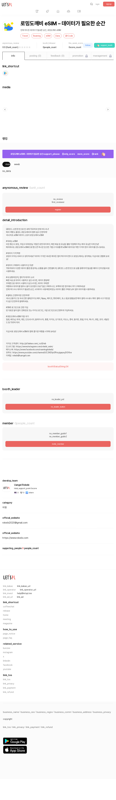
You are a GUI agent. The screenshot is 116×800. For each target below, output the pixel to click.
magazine (7, 623)
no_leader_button (58, 407)
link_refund (8, 692)
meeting (7, 619)
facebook (7, 665)
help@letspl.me (24, 593)
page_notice (9, 633)
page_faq (7, 638)
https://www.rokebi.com (15, 537)
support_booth (104, 45)
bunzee (6, 648)
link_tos (6, 679)
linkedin (6, 661)
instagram (8, 652)
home (5, 615)
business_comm (63, 712)
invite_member (58, 444)
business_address (82, 712)
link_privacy (8, 683)
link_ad (20, 597)
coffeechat (8, 606)
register (58, 209)
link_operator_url (28, 590)
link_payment (9, 688)
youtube (7, 669)
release (6, 611)
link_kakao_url (23, 586)
